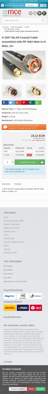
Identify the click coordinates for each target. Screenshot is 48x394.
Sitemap (7, 249)
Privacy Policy (9, 238)
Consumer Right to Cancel (14, 242)
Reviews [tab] (18, 184)
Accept (40, 389)
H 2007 (26, 27)
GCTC (6, 235)
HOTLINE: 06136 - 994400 (12, 5)
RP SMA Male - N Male (12, 29)
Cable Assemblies (16, 27)
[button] (5, 102)
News (6, 217)
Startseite (6, 27)
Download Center (10, 253)
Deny (31, 389)
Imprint (6, 246)
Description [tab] (6, 184)
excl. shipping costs (38, 140)
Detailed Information (18, 389)
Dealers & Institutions (12, 224)
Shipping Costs (9, 231)
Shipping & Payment (11, 228)
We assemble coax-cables (14, 221)
